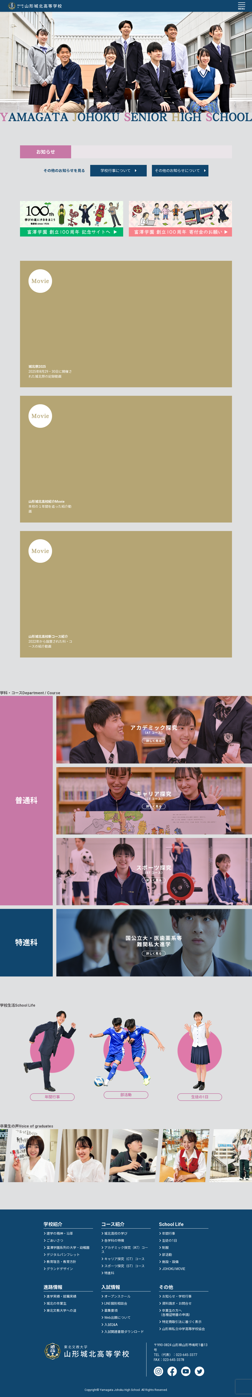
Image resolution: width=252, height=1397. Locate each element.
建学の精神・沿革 (60, 1232)
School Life (171, 1223)
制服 (165, 1246)
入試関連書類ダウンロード (124, 1330)
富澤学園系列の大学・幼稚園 (68, 1246)
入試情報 (110, 1286)
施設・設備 (170, 1260)
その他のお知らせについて (177, 171)
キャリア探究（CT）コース (124, 1258)
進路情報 (53, 1286)
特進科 (109, 1272)
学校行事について (116, 171)
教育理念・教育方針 (61, 1260)
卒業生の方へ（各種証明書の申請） (175, 1311)
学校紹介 (53, 1223)
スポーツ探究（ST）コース (124, 1265)
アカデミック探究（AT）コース (124, 1249)
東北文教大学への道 (61, 1309)
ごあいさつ (55, 1239)
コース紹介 (113, 1223)
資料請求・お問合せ (177, 1302)
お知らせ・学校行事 (177, 1295)
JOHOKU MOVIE (173, 1268)
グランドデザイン (60, 1268)
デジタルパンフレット (63, 1253)
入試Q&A (111, 1323)
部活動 (167, 1253)
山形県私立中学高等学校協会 (183, 1328)
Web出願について (117, 1316)
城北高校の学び (115, 1232)
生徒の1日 (169, 1239)
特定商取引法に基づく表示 (182, 1321)
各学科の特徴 (114, 1239)
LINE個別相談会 (115, 1302)
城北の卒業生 (56, 1302)
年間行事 (168, 1232)
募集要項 (111, 1309)
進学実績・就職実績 (61, 1295)
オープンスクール (117, 1295)
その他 (166, 1286)
